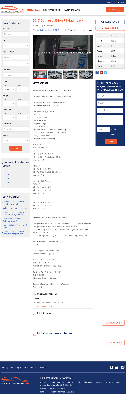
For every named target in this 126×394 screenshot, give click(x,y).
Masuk (108, 2)
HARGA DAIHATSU (72, 10)
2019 (6, 171)
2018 (6, 178)
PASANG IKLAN (115, 10)
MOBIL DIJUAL (33, 10)
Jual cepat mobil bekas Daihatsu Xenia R (12, 219)
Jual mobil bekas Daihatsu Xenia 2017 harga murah (13, 213)
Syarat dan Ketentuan (26, 367)
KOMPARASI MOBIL (51, 10)
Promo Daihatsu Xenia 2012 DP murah (15, 226)
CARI (16, 148)
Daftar (121, 2)
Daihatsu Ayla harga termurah (15, 208)
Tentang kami (7, 367)
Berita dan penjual (43, 306)
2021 (6, 182)
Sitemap (43, 367)
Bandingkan (71, 30)
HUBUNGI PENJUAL (110, 22)
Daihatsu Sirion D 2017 (49, 30)
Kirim (110, 141)
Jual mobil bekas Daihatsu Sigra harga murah (13, 202)
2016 (6, 175)
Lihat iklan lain (113, 323)
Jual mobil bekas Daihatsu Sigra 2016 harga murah (13, 232)
